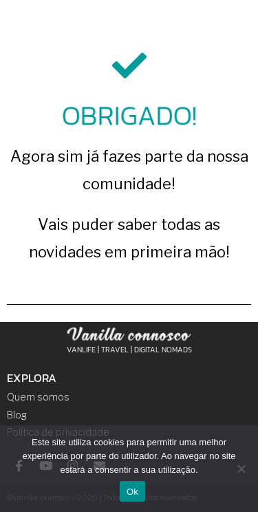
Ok (132, 492)
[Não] (241, 469)
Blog (17, 414)
